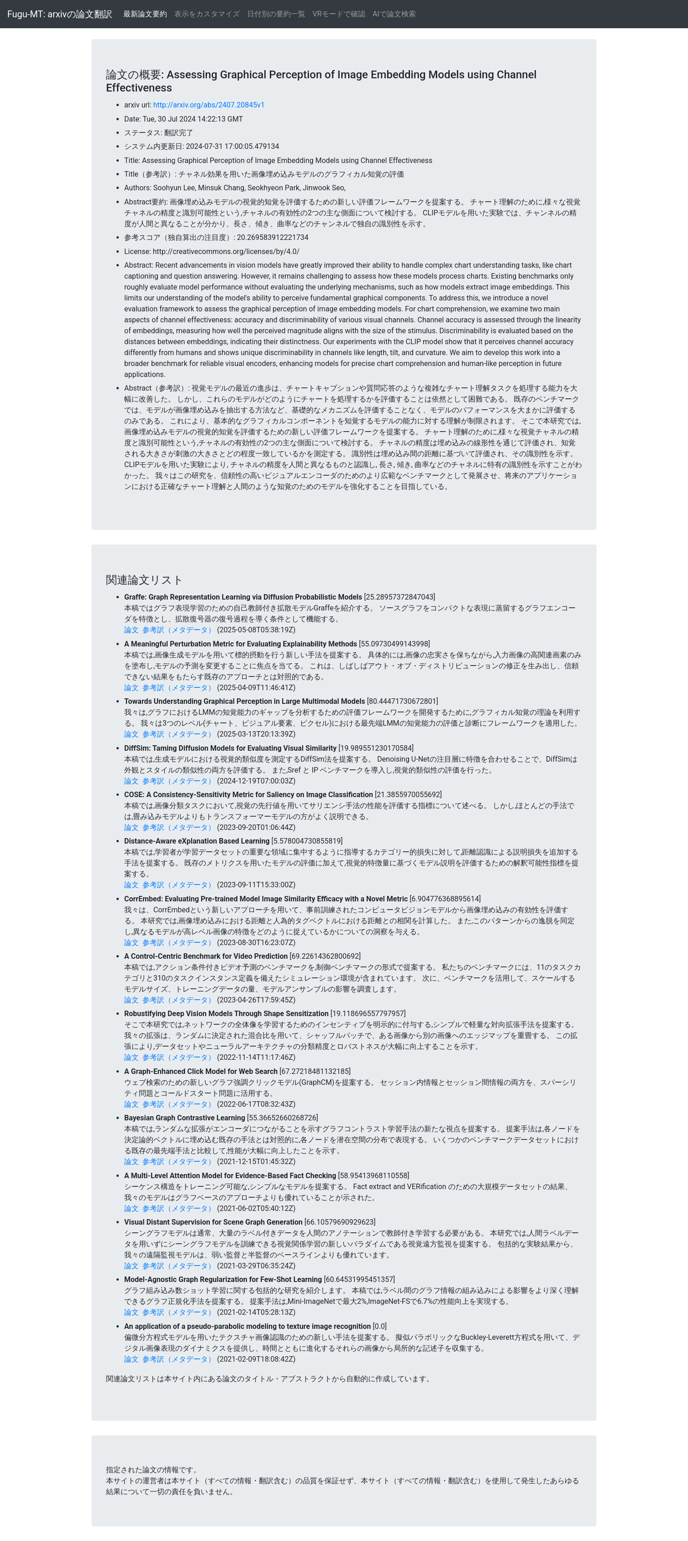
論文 (131, 630)
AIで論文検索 (394, 14)
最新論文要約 (145, 14)
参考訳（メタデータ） (178, 630)
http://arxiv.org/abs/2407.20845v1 (209, 105)
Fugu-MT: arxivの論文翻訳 (59, 14)
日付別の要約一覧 (276, 14)
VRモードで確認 (339, 14)
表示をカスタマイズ (207, 14)
